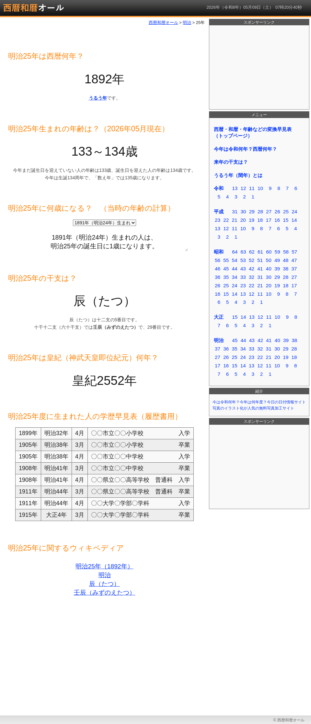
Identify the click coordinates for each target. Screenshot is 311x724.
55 (226, 260)
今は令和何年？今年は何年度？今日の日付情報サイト (259, 402)
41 (260, 268)
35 (226, 277)
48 (285, 260)
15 (285, 220)
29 (252, 211)
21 (234, 220)
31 (234, 211)
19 (251, 220)
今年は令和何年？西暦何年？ (245, 149)
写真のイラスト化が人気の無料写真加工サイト (253, 408)
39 (277, 268)
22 (226, 220)
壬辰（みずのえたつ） (104, 592)
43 (243, 268)
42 (251, 268)
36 (217, 277)
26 (277, 211)
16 (277, 220)
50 (268, 260)
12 (243, 188)
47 (294, 260)
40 (268, 268)
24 (294, 211)
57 (294, 252)
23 (217, 220)
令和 (219, 188)
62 (252, 252)
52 (251, 260)
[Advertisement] (259, 67)
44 (234, 268)
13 (234, 188)
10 (260, 188)
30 (243, 211)
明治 (104, 575)
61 (260, 252)
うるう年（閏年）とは (238, 175)
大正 (219, 317)
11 (252, 188)
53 (243, 260)
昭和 (219, 252)
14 (294, 220)
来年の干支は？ (231, 162)
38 (285, 268)
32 (251, 277)
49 (277, 260)
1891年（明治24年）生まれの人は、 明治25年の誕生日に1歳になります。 (104, 240)
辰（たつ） (104, 583)
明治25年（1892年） (104, 566)
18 (260, 220)
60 (268, 252)
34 (234, 277)
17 (268, 220)
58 (286, 252)
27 (268, 211)
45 (226, 268)
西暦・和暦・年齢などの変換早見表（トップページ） (252, 132)
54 (234, 260)
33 (243, 277)
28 (260, 211)
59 (277, 252)
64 (234, 252)
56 (217, 260)
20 (243, 220)
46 (217, 268)
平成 (219, 211)
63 (243, 252)
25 (286, 211)
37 (294, 268)
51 (260, 260)
